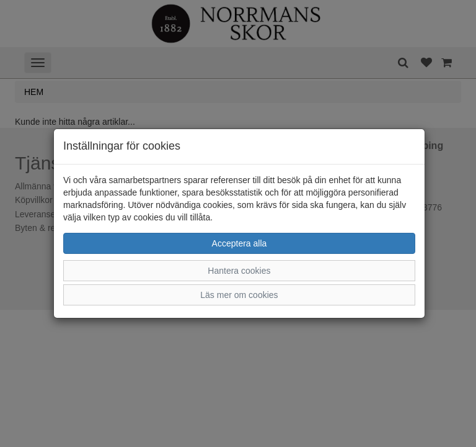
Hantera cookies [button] (239, 271)
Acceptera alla (239, 243)
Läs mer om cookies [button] (239, 295)
